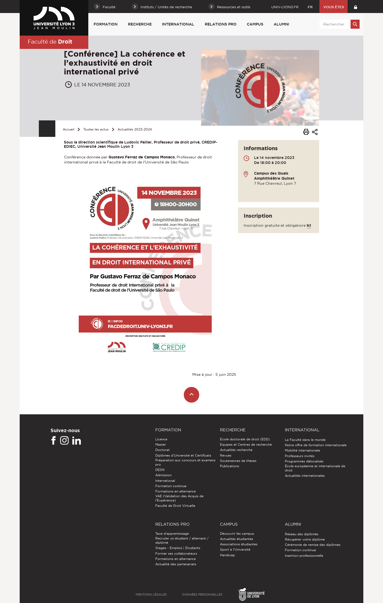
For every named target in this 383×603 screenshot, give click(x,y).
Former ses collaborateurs (176, 553)
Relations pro (220, 24)
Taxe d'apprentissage (172, 533)
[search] (338, 24)
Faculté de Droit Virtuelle (175, 505)
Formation (106, 24)
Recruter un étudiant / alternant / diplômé (182, 540)
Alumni (281, 24)
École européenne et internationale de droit (315, 468)
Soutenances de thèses (238, 460)
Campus (255, 24)
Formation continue (170, 486)
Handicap (227, 555)
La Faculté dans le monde (305, 439)
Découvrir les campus (237, 533)
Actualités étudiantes (236, 539)
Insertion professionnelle (304, 555)
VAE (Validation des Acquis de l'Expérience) (179, 498)
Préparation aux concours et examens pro (185, 462)
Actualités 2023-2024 (135, 129)
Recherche (140, 24)
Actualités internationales (305, 475)
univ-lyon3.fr (284, 7)
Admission (163, 475)
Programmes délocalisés (304, 461)
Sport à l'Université (235, 549)
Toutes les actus (96, 129)
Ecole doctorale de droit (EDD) (245, 439)
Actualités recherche (236, 450)
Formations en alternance (175, 491)
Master (160, 444)
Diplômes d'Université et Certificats (183, 455)
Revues (225, 455)
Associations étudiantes (238, 544)
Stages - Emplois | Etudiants (177, 548)
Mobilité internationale (302, 450)
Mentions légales (151, 594)
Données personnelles (202, 594)
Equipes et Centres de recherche (246, 444)
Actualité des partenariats (175, 564)
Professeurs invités (299, 456)
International (178, 24)
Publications (229, 466)
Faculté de (50, 41)
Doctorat (162, 450)
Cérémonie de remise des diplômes (312, 544)
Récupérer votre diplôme (305, 539)
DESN (159, 469)
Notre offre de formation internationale (316, 445)
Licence (161, 439)
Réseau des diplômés (301, 534)
